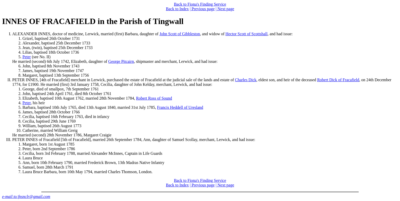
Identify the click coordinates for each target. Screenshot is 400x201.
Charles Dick (245, 80)
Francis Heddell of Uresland (180, 107)
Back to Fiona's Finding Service (200, 4)
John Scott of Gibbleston (179, 34)
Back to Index (177, 9)
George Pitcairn (121, 61)
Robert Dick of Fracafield (338, 80)
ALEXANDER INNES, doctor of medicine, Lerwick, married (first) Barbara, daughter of (85, 34)
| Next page (225, 9)
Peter (26, 57)
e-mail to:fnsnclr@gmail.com (26, 196)
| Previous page (202, 9)
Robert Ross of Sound (154, 98)
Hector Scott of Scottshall (247, 34)
